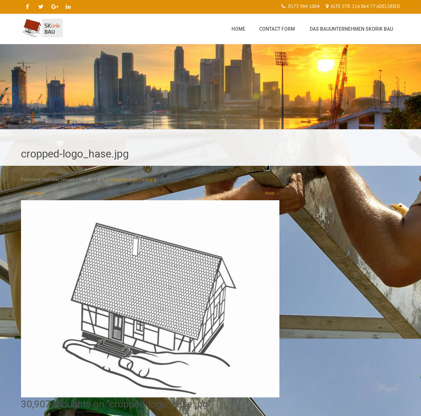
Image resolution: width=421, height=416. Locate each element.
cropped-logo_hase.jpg (133, 179)
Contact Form (277, 29)
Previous (32, 193)
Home (238, 29)
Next (272, 193)
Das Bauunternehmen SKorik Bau (351, 29)
